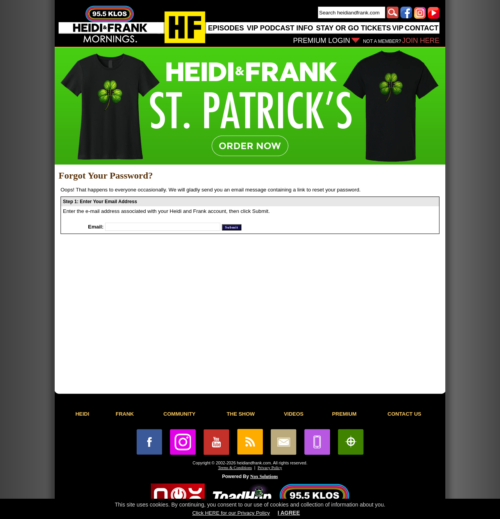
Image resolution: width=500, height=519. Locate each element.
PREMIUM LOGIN (321, 40)
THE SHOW (241, 414)
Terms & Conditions (235, 468)
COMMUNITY (179, 414)
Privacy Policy (270, 468)
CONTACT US (404, 414)
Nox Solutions (264, 476)
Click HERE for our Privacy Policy (231, 513)
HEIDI (82, 414)
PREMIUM (344, 414)
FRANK (125, 414)
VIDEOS (294, 414)
